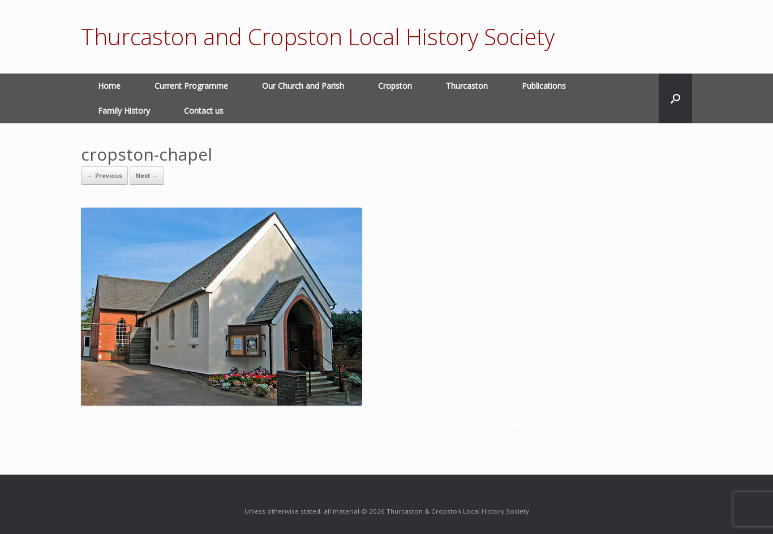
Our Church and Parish (303, 85)
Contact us (204, 110)
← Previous (104, 175)
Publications (544, 85)
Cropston (395, 85)
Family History (124, 110)
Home (109, 85)
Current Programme (191, 85)
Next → (147, 175)
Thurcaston (467, 85)
